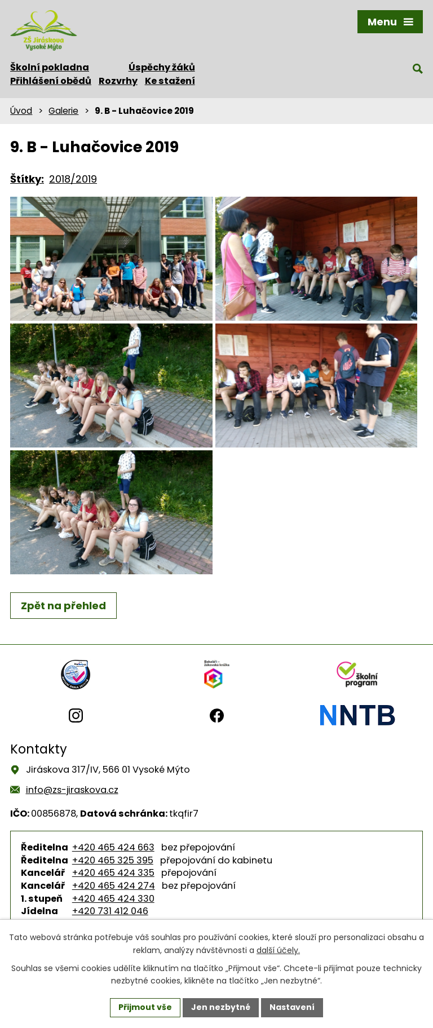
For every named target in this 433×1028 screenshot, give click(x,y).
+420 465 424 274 (113, 885)
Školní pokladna (49, 67)
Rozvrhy (118, 80)
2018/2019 (73, 179)
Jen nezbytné (220, 1007)
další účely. (278, 950)
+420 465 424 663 (113, 847)
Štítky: (27, 179)
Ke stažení (170, 80)
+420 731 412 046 (110, 911)
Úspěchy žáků (162, 67)
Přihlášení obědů (50, 80)
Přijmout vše (145, 1007)
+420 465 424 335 (113, 872)
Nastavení (292, 1007)
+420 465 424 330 (113, 898)
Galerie (63, 111)
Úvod (21, 111)
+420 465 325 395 (112, 860)
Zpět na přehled (63, 606)
